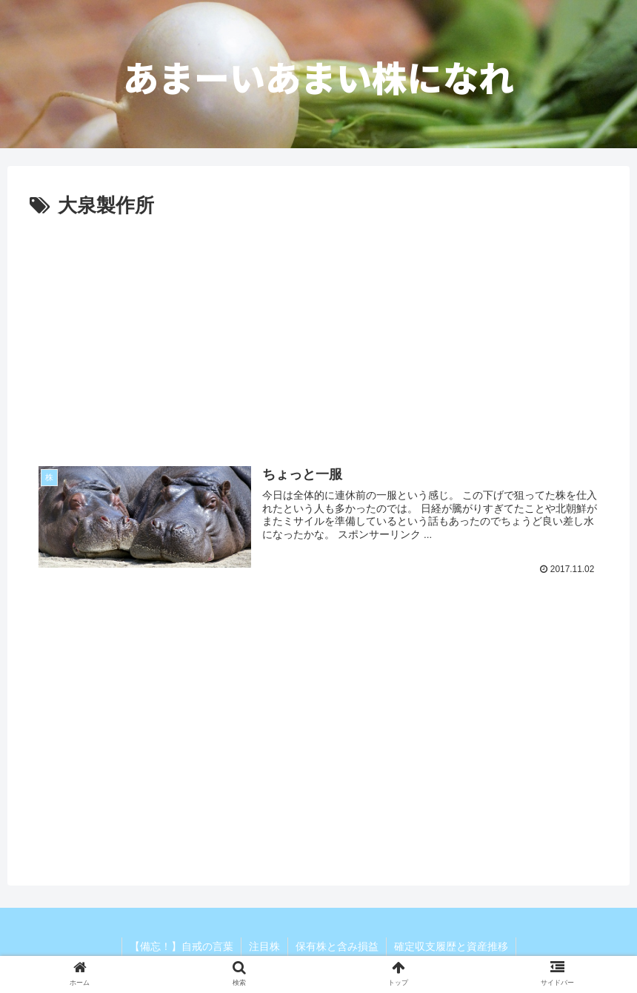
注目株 (264, 946)
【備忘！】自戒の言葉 (181, 946)
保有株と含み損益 (337, 946)
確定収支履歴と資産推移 (451, 946)
